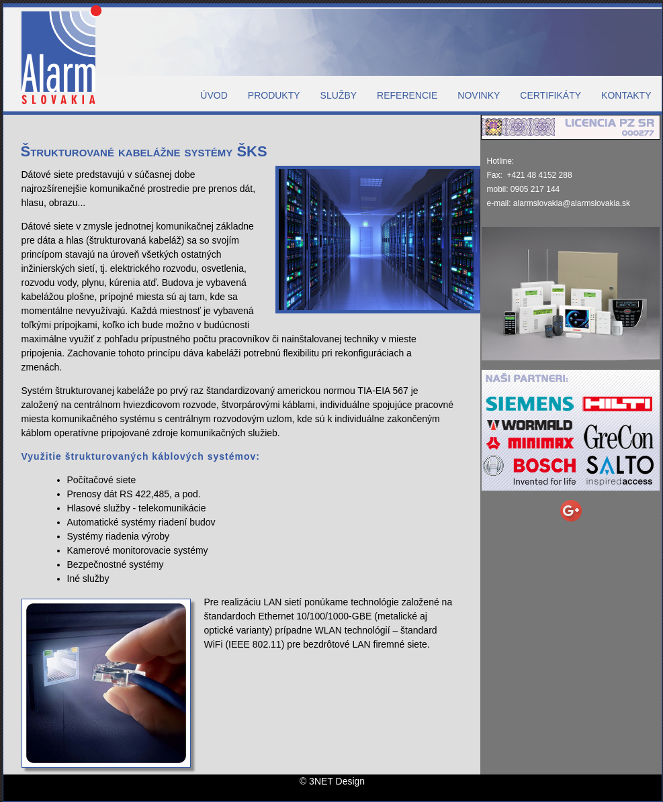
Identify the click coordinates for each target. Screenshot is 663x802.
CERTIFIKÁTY (550, 95)
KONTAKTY (626, 95)
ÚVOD (213, 95)
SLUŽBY (338, 95)
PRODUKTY (274, 95)
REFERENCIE (407, 95)
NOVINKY (478, 95)
